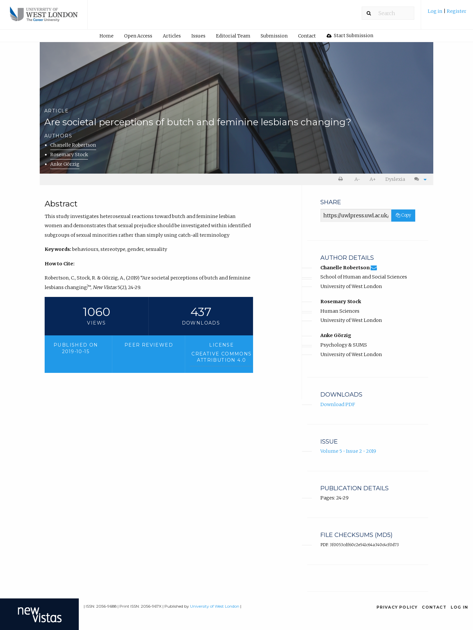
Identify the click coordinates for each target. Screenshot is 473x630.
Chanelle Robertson (73, 145)
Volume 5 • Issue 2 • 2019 (348, 451)
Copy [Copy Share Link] (403, 215)
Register (456, 11)
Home (106, 36)
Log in (435, 11)
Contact (307, 36)
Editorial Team (233, 36)
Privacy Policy (397, 607)
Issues (198, 36)
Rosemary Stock (69, 155)
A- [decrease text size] (357, 179)
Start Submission (350, 35)
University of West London (214, 606)
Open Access (138, 36)
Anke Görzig (64, 164)
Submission (274, 36)
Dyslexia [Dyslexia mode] (395, 179)
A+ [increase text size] (373, 179)
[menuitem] (447, 14)
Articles (172, 36)
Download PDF (337, 404)
